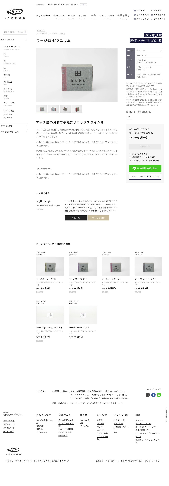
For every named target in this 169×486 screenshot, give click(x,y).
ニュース (100, 430)
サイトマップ (8, 432)
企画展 (100, 420)
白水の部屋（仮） (143, 430)
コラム (100, 427)
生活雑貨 (43, 34)
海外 (115, 432)
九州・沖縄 (118, 424)
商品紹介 (100, 424)
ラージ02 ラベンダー (78, 279)
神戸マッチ (41, 30)
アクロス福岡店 (64, 432)
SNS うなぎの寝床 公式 (10, 132)
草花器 (138, 437)
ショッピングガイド (140, 154)
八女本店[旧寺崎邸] (66, 420)
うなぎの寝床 (43, 414)
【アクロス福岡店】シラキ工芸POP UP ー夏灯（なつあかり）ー (96, 391)
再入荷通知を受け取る (144, 168)
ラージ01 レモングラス (46, 279)
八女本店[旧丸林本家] (66, 425)
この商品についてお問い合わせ (145, 161)
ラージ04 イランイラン (111, 279)
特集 (138, 414)
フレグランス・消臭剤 (56, 34)
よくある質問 (143, 15)
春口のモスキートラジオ (146, 427)
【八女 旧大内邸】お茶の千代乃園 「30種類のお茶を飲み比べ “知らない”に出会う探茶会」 (107, 398)
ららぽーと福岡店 (65, 429)
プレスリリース (102, 438)
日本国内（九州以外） (121, 428)
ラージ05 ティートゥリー (145, 279)
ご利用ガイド (160, 19)
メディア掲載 (102, 433)
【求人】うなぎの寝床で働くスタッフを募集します (100, 403)
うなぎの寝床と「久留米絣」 (147, 433)
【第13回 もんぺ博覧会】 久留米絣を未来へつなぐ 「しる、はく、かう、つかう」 (105, 395)
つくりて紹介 (98, 218)
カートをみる (160, 15)
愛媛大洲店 (63, 436)
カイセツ (139, 420)
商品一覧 (76, 218)
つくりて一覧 (119, 420)
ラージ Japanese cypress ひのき (49, 328)
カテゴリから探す (7, 39)
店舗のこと (64, 414)
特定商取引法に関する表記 (143, 157)
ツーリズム (84, 426)
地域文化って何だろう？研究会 (147, 441)
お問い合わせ (143, 19)
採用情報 (158, 10)
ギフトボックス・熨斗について (145, 176)
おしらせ (102, 414)
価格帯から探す (7, 126)
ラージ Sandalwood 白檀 (79, 328)
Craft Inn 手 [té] (85, 421)
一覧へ (83, 4)
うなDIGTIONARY (143, 424)
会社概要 (141, 10)
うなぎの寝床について (44, 421)
